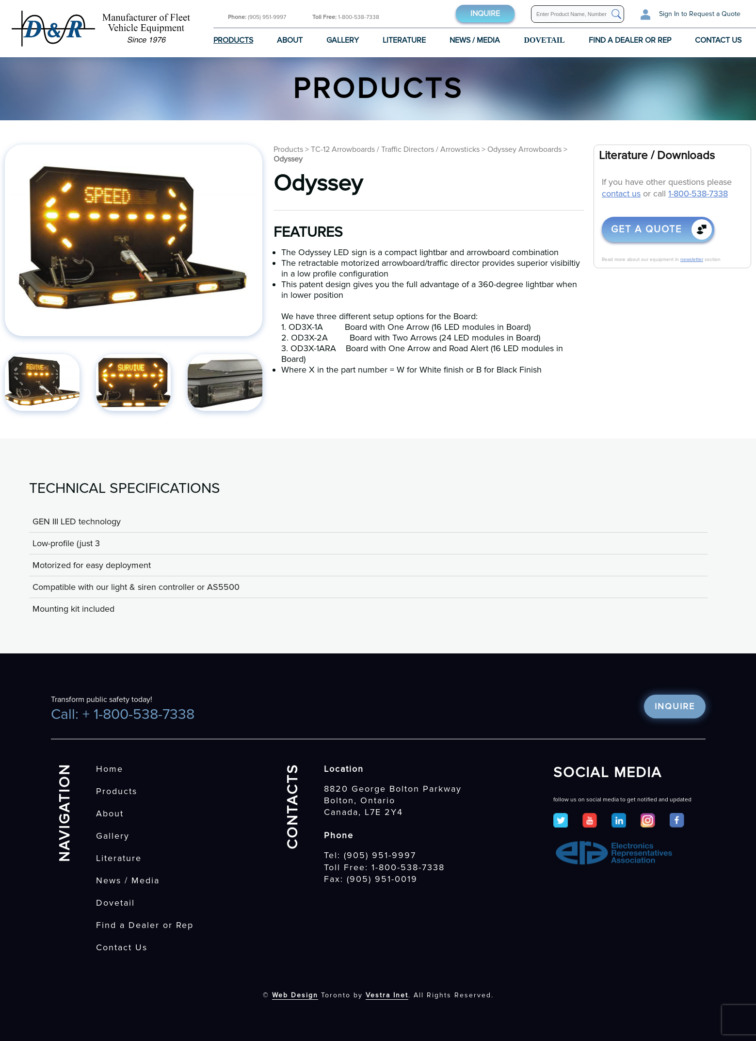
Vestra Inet (387, 995)
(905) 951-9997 (257, 17)
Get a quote (646, 229)
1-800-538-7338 (345, 17)
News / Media (475, 40)
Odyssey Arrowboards (524, 149)
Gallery (342, 40)
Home (109, 769)
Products (233, 40)
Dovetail (115, 902)
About (290, 40)
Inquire (485, 13)
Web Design (295, 995)
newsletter (691, 259)
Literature (404, 40)
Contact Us (718, 40)
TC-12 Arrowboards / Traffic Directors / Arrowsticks (395, 149)
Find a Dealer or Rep (630, 40)
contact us (621, 193)
